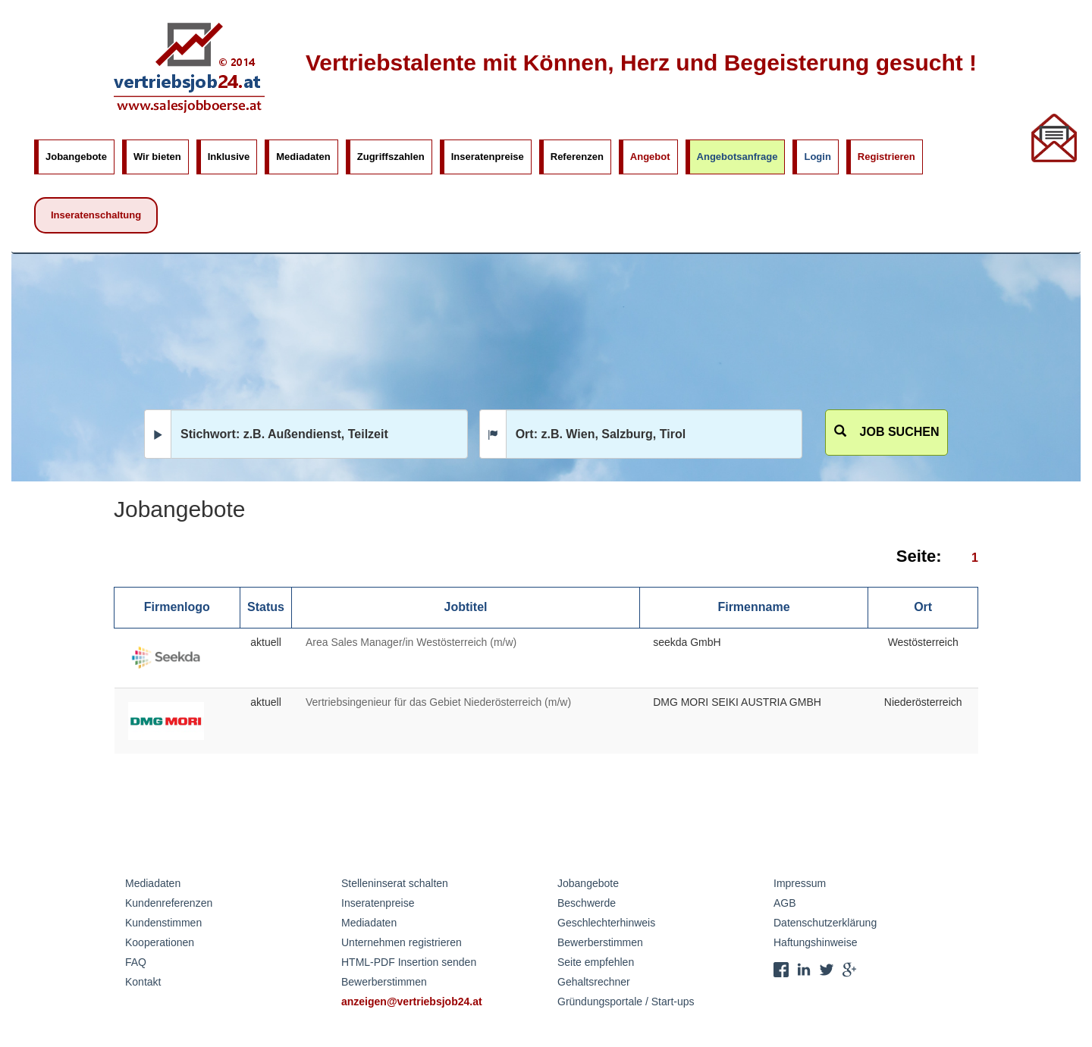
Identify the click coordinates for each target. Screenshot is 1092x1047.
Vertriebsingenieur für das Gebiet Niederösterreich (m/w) (438, 702)
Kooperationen (159, 942)
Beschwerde (586, 903)
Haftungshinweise (816, 942)
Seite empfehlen (595, 962)
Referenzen (577, 156)
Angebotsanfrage (737, 156)
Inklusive (229, 156)
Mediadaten (303, 156)
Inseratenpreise (487, 156)
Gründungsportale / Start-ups (626, 1001)
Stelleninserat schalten (394, 883)
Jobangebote (76, 156)
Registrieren (886, 156)
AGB (785, 903)
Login (817, 156)
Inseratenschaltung (96, 215)
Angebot (650, 156)
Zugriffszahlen (391, 156)
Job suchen (887, 431)
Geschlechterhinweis (606, 923)
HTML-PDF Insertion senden (408, 962)
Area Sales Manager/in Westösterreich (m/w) (411, 642)
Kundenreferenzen (168, 903)
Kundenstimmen (163, 923)
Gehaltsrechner (593, 982)
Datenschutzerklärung (825, 923)
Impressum (800, 883)
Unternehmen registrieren (401, 942)
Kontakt (143, 982)
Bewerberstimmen (384, 982)
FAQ (135, 962)
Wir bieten (157, 156)
